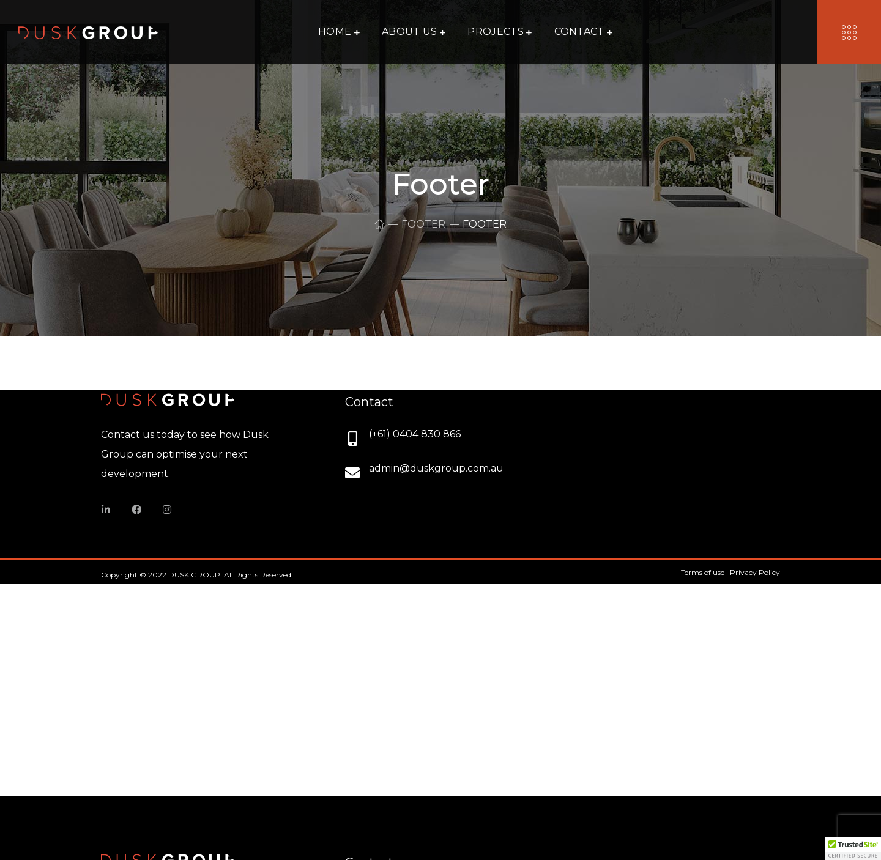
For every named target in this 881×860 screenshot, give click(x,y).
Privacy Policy (755, 572)
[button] (853, 848)
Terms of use (702, 572)
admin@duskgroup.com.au (436, 468)
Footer (423, 224)
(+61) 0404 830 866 (415, 434)
